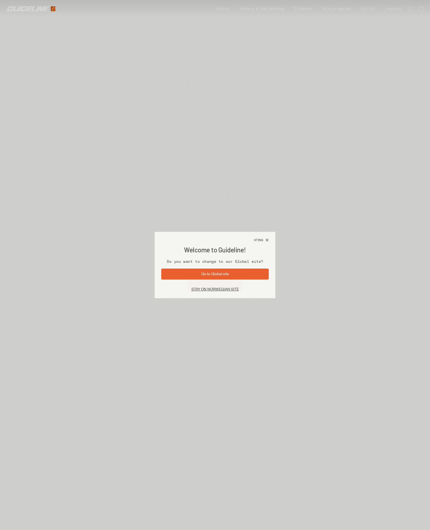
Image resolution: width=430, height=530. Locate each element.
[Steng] (261, 240)
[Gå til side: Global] (215, 274)
